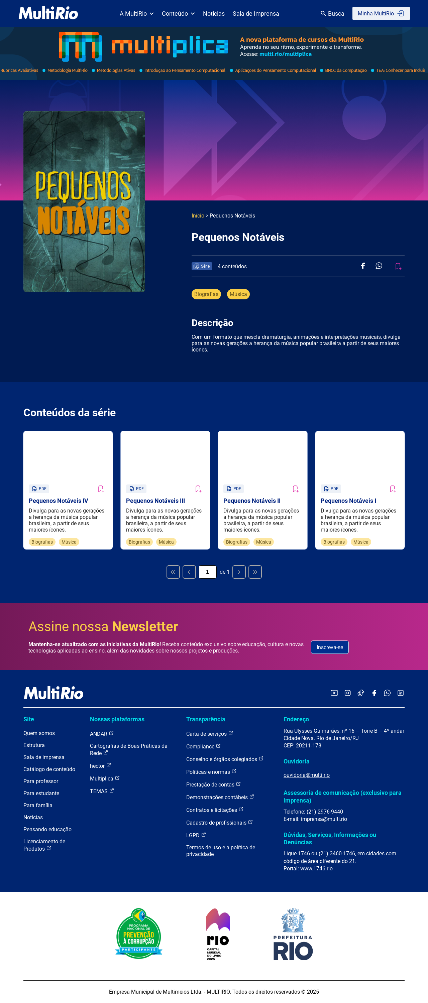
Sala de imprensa (44, 757)
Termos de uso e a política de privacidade (220, 850)
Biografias (206, 294)
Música (238, 294)
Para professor (40, 781)
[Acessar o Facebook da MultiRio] (374, 693)
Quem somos (39, 733)
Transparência (205, 719)
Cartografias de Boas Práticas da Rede (129, 749)
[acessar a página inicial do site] (48, 13)
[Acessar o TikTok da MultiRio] (361, 693)
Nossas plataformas (117, 719)
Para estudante (41, 793)
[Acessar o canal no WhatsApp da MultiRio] (387, 693)
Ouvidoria (297, 761)
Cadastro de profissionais (219, 822)
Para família (37, 805)
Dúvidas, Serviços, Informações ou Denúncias (330, 838)
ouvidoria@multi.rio (307, 775)
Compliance (203, 746)
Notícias (214, 13)
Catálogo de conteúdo (49, 769)
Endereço (296, 719)
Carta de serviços (209, 733)
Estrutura (34, 745)
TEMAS (102, 791)
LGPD (196, 835)
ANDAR (102, 733)
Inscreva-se (330, 647)
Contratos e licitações (215, 809)
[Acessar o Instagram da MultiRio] (347, 693)
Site (28, 719)
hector (100, 765)
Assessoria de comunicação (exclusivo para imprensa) (343, 796)
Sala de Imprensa (256, 13)
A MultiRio (137, 13)
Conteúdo (178, 13)
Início (198, 215)
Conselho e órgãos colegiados (225, 758)
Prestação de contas (213, 784)
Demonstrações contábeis (220, 797)
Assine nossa (103, 626)
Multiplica (105, 778)
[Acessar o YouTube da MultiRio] (334, 693)
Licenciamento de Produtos (44, 845)
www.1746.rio (316, 868)
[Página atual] (208, 572)
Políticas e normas (211, 771)
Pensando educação (47, 829)
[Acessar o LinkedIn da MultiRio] (401, 693)
